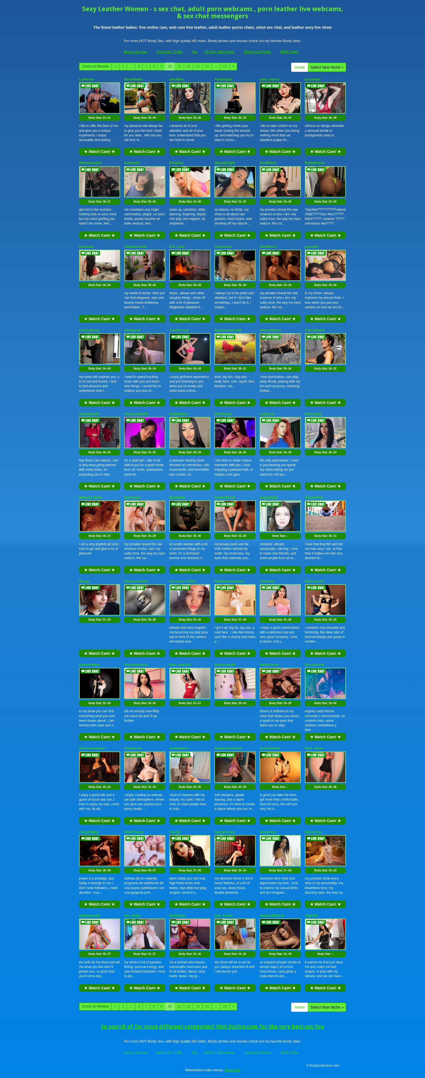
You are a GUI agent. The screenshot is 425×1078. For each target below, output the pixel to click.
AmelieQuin (223, 79)
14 (207, 66)
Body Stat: (99, 117)
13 (197, 66)
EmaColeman (89, 330)
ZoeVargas (132, 497)
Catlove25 (132, 163)
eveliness (86, 247)
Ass (195, 52)
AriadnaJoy (133, 748)
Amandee (267, 581)
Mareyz (84, 581)
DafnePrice (313, 832)
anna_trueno (269, 79)
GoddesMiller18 (272, 915)
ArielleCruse (179, 330)
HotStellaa (177, 915)
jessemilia (312, 79)
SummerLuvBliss (182, 581)
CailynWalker (89, 832)
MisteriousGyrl (90, 163)
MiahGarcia (223, 414)
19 (225, 66)
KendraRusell (224, 497)
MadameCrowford (228, 748)
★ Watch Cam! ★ (99, 151)
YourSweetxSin (135, 665)
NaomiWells (133, 79)
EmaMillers (268, 163)
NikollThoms (134, 832)
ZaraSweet (132, 330)
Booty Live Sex (135, 52)
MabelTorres (269, 665)
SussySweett (270, 748)
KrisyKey (176, 163)
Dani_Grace (314, 748)
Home (300, 67)
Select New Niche (326, 67)
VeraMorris (268, 247)
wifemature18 (89, 915)
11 (179, 66)
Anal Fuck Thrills (169, 52)
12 (188, 66)
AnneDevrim (179, 748)
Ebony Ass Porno (257, 52)
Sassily (175, 832)
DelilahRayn (178, 414)
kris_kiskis (132, 915)
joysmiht (311, 247)
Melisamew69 (224, 665)
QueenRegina (89, 665)
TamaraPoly (314, 497)
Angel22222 (269, 497)
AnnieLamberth (136, 414)
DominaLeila (314, 665)
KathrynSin (313, 414)
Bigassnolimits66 (227, 330)
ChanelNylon (315, 330)
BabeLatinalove (136, 581)
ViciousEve (223, 247)
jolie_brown (223, 915)
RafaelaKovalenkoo (229, 581)
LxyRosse (267, 414)
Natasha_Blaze (90, 497)
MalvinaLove (314, 581)
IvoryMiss (176, 79)
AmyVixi (311, 915)
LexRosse (87, 79)
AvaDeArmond (135, 247)
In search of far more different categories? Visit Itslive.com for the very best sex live (212, 1026)
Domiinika (177, 497)
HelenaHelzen (270, 330)
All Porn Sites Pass (219, 52)
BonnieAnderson (92, 748)
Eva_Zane (177, 247)
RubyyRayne (315, 163)
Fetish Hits (232, 1070)
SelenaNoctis (89, 414)
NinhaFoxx (268, 832)
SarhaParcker (224, 832)
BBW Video (289, 52)
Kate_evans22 (180, 665)
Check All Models (95, 66)
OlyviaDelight (224, 163)
